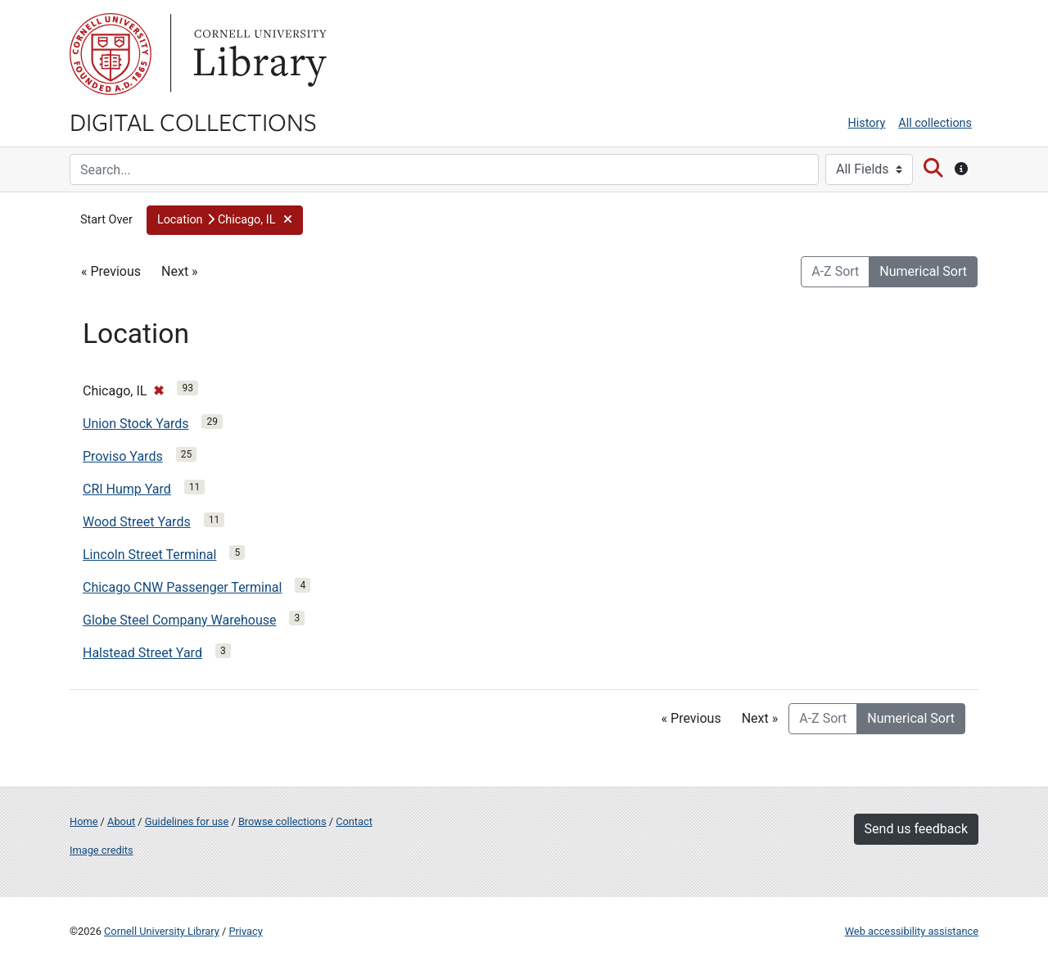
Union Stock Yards (135, 423)
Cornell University (110, 54)
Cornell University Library (161, 931)
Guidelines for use (186, 821)
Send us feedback (916, 829)
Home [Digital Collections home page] (83, 821)
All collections (935, 123)
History (867, 123)
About (121, 821)
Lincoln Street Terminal (149, 554)
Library (257, 54)
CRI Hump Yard (127, 489)
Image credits (101, 850)
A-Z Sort (835, 271)
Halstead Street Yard (142, 653)
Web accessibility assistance (911, 931)
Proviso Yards (123, 456)
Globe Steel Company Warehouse (179, 620)
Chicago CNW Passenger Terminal (182, 587)
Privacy (245, 931)
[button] (225, 220)
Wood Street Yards (137, 522)
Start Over (106, 220)
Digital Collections (193, 121)
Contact (354, 821)
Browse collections (282, 821)
